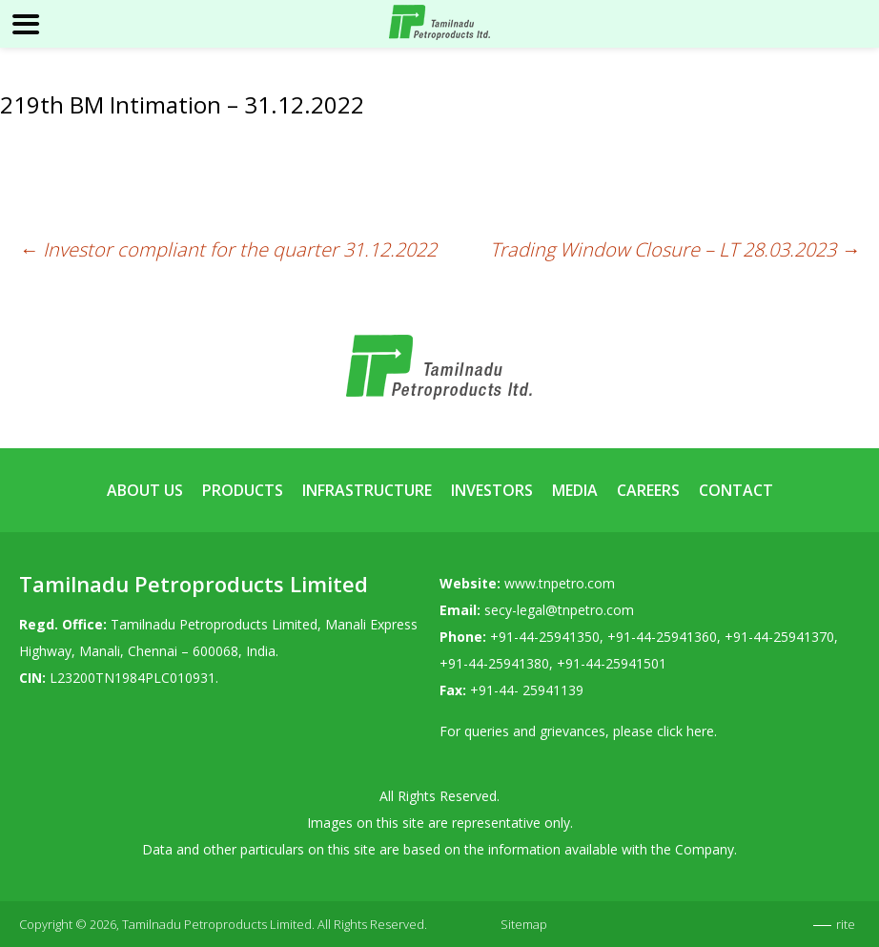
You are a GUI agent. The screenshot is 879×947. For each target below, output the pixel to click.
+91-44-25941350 (545, 637)
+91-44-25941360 (662, 637)
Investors (492, 490)
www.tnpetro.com (559, 583)
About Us (145, 490)
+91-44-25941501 (611, 663)
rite (845, 924)
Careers (648, 490)
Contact (736, 490)
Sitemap (524, 924)
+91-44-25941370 (779, 637)
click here (685, 731)
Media (575, 490)
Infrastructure (367, 490)
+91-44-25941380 (494, 663)
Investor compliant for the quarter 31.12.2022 (228, 249)
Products (242, 490)
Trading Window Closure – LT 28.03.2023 (675, 249)
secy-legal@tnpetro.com (559, 610)
